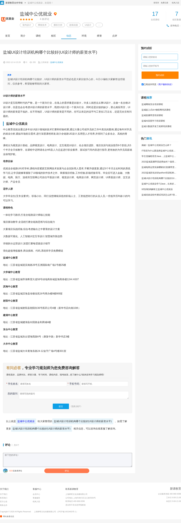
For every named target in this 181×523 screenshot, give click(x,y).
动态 (68, 35)
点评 (114, 35)
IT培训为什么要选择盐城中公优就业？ (157, 151)
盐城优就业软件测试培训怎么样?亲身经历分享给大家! (159, 195)
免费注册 (164, 3)
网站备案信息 (8, 516)
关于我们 (3, 494)
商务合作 (3, 505)
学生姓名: (12, 383)
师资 (99, 35)
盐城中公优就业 (26, 421)
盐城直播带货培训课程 (152, 115)
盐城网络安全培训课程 (152, 104)
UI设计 (88, 25)
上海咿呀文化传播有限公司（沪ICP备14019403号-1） (56, 512)
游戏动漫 (73, 25)
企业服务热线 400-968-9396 (169, 494)
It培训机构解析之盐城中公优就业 (157, 189)
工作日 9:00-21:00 (173, 498)
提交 (61, 406)
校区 (53, 35)
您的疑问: (12, 393)
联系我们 (3, 498)
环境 (84, 35)
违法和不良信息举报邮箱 (75, 505)
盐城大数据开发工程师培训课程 (157, 126)
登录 (11, 471)
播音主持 (58, 25)
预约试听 (160, 75)
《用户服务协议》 (165, 84)
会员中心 (36, 494)
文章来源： (52, 62)
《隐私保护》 (76, 406)
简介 (22, 35)
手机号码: (74, 383)
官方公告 (3, 501)
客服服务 (36, 498)
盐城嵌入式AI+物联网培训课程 (156, 110)
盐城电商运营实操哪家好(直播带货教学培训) (159, 167)
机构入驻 (175, 3)
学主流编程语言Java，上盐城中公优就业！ (159, 156)
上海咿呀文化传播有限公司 (76, 494)
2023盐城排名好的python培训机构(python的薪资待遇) (158, 173)
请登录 (156, 3)
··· (99, 25)
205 (34, 62)
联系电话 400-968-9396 (75, 501)
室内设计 (26, 25)
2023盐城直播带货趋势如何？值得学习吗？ (159, 162)
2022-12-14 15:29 (13, 62)
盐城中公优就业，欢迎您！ (40, 3)
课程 (38, 35)
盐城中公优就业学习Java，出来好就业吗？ (159, 184)
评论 (67, 471)
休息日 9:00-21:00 (173, 501)
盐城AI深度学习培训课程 (153, 121)
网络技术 (42, 25)
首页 (7, 35)
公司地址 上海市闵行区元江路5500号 (80, 498)
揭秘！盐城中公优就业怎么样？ (157, 145)
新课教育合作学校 (14, 3)
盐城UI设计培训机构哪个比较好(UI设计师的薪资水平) (83, 421)
